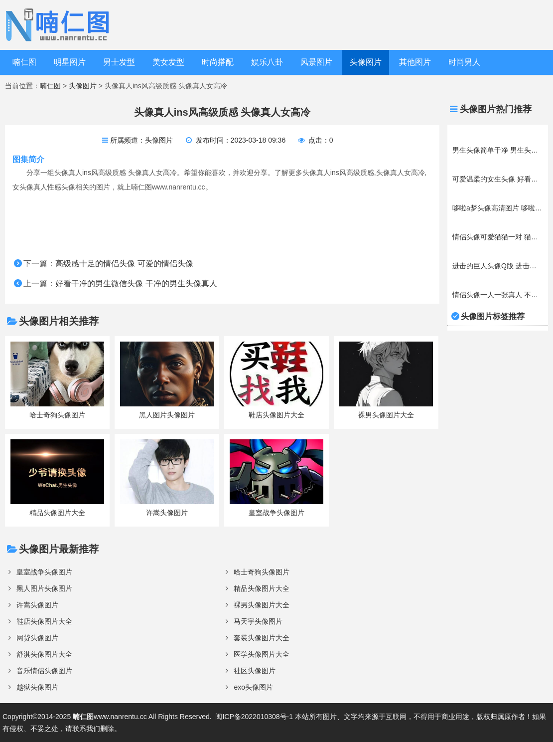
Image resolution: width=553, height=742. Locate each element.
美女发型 (168, 62)
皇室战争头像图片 (44, 572)
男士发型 (119, 62)
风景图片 (316, 62)
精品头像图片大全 (261, 588)
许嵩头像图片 (37, 605)
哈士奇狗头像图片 (261, 572)
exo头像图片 (253, 687)
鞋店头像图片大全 (44, 621)
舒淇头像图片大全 (44, 654)
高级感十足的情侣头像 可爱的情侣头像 (124, 263)
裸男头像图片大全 (261, 605)
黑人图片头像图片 (44, 588)
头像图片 (366, 62)
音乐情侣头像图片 (44, 671)
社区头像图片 (255, 671)
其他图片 (415, 62)
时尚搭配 (218, 62)
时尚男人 (464, 62)
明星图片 (70, 62)
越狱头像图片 (37, 687)
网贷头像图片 (37, 638)
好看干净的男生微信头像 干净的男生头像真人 (136, 283)
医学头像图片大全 (261, 654)
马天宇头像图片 (258, 621)
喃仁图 (24, 62)
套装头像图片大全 (261, 638)
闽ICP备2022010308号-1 (254, 717)
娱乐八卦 (267, 62)
